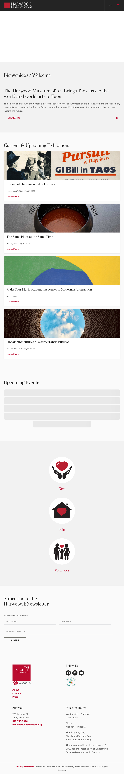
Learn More (13, 196)
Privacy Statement (25, 767)
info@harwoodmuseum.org (27, 724)
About (15, 690)
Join (62, 530)
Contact (16, 693)
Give (62, 489)
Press (15, 697)
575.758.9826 (20, 721)
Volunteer (62, 570)
